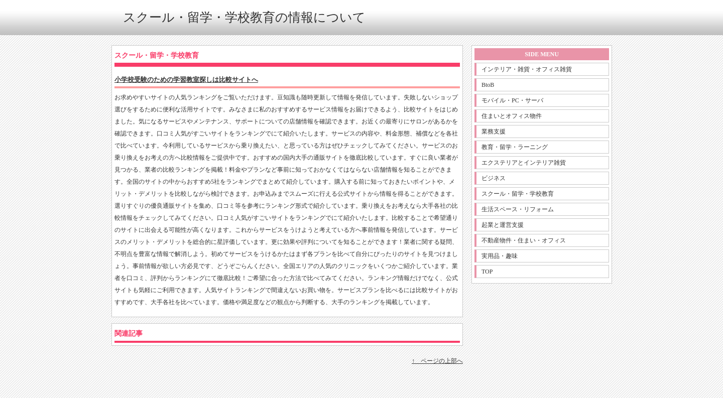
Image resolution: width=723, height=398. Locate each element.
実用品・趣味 (499, 255)
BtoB (487, 84)
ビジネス (493, 178)
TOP (487, 271)
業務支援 (493, 131)
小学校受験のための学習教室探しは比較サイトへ (186, 79)
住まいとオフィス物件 (511, 115)
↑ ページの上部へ (437, 360)
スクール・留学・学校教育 (517, 193)
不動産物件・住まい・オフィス (523, 240)
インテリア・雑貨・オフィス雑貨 (526, 69)
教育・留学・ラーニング (514, 147)
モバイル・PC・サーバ (512, 100)
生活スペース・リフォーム (517, 209)
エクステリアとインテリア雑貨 (523, 162)
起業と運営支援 (502, 224)
